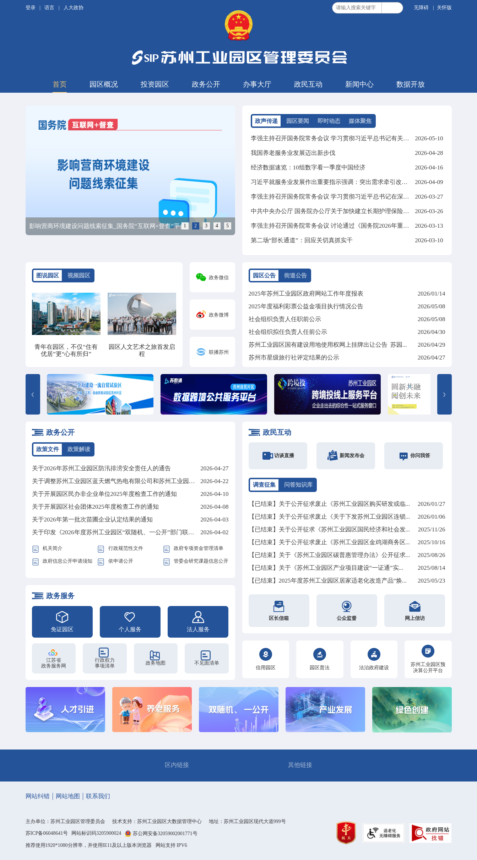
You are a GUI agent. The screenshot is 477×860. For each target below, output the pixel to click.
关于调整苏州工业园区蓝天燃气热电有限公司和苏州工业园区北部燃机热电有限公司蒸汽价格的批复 (165, 481)
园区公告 (264, 275)
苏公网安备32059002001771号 (165, 834)
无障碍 (421, 7)
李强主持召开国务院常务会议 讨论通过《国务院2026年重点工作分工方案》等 (354, 225)
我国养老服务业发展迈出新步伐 (293, 153)
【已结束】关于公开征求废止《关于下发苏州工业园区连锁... (329, 516)
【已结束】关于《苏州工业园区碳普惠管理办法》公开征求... (329, 555)
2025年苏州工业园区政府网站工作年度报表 (306, 293)
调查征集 (264, 485)
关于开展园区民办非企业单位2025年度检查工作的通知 (104, 494)
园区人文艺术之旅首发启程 (142, 350)
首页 (60, 84)
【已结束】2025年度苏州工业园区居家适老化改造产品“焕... (328, 580)
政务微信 (219, 277)
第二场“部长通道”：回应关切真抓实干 (302, 240)
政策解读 (78, 449)
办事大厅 (257, 84)
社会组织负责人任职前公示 (285, 319)
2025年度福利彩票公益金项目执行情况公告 (306, 306)
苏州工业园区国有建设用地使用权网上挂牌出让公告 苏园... (328, 344)
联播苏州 (219, 352)
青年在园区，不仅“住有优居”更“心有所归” (66, 350)
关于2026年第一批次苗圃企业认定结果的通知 (92, 519)
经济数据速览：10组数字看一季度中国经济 (308, 167)
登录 (31, 7)
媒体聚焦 (360, 121)
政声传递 (266, 121)
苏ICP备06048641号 (47, 833)
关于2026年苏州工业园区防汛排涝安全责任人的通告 (101, 468)
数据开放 (410, 84)
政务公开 (206, 84)
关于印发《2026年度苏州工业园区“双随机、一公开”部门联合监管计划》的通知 (137, 532)
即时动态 (329, 121)
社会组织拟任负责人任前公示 (288, 332)
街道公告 (295, 275)
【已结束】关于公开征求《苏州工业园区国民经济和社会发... (329, 529)
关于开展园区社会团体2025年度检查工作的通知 (95, 506)
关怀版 (444, 7)
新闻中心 (359, 84)
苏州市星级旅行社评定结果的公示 (294, 357)
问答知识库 (298, 485)
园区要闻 (297, 121)
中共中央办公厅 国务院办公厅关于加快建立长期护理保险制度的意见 (342, 211)
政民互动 (308, 84)
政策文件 (47, 449)
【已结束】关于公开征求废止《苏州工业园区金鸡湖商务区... (329, 542)
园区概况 (104, 84)
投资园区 (155, 84)
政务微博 (219, 315)
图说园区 (47, 275)
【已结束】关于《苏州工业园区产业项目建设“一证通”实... (326, 567)
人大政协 (73, 7)
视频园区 (78, 275)
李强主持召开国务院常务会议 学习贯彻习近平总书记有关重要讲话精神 (345, 138)
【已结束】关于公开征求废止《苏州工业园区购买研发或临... (329, 504)
